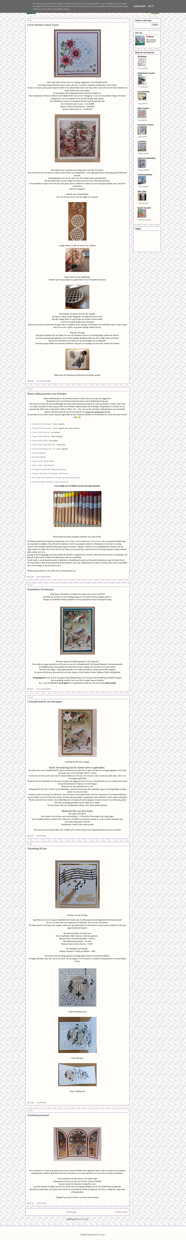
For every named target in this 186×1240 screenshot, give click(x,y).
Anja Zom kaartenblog (146, 158)
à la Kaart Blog (143, 92)
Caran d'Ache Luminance (42, 424)
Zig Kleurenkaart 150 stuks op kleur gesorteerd (50, 482)
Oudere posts (121, 1212)
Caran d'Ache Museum (41, 432)
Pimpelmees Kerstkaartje (40, 589)
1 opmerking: (41, 836)
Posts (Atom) (83, 1219)
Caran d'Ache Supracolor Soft (43, 445)
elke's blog (142, 191)
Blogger (102, 1235)
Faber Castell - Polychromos (43, 465)
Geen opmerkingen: (44, 381)
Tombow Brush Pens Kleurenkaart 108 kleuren (50, 473)
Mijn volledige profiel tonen (151, 41)
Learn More (139, 6)
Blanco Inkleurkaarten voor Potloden (46, 393)
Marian (151, 37)
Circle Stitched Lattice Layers (43, 24)
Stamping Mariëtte (145, 175)
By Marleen (142, 56)
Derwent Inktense (39, 453)
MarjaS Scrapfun (144, 208)
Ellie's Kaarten (143, 108)
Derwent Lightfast (39, 457)
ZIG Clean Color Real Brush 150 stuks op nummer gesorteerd (56, 478)
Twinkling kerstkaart (38, 1115)
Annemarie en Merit (145, 125)
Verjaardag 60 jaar (37, 848)
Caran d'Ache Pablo (40, 441)
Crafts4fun (142, 141)
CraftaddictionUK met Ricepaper (44, 701)
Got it (151, 6)
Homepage (71, 1212)
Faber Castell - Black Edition (43, 461)
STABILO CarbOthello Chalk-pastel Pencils (49, 469)
